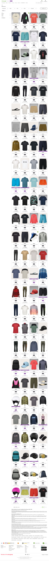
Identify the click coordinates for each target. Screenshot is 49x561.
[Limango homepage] (4, 1)
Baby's (26, 548)
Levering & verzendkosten (20, 547)
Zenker (20, 536)
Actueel (34, 547)
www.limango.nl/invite (28, 559)
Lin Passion (13, 536)
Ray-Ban (39, 516)
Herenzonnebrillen (19, 540)
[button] (45, 1)
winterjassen (26, 532)
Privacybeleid (10, 548)
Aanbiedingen (26, 547)
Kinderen (3, 14)
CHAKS (25, 539)
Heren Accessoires (20, 539)
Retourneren (18, 548)
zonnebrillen (17, 514)
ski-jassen (32, 532)
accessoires (42, 531)
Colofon (10, 547)
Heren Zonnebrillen (37, 536)
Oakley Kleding (13, 511)
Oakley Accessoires (17, 511)
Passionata (26, 536)
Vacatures (2, 548)
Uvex (12, 539)
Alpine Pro (28, 539)
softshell (23, 532)
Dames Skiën (16, 536)
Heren (2, 16)
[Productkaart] (16, 22)
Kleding (12, 530)
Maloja (31, 539)
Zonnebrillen (30, 536)
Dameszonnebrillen (14, 540)
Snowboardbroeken (34, 539)
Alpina (42, 539)
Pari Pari (41, 536)
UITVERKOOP (3, 18)
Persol (41, 516)
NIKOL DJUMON (16, 539)
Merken (26, 553)
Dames (2, 15)
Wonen (26, 552)
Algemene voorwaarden (12, 549)
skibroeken (35, 532)
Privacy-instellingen (11, 550)
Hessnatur (39, 539)
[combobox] (41, 3)
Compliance (10, 551)
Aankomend (34, 548)
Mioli (33, 536)
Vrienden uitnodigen (3, 547)
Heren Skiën (23, 536)
